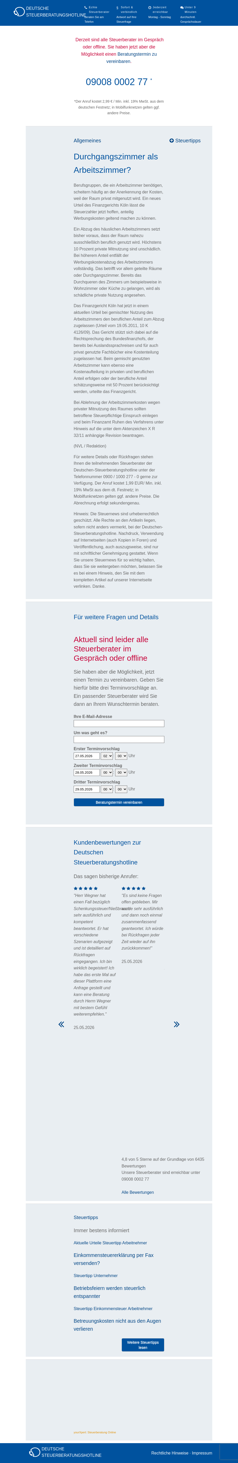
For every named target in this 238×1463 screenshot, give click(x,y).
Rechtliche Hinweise (169, 1453)
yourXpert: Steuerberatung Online (95, 1432)
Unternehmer (105, 1275)
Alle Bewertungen (138, 1192)
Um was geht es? (90, 733)
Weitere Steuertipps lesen (143, 1345)
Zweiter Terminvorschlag (98, 765)
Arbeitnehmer (134, 1243)
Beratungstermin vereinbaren (119, 802)
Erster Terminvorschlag (97, 749)
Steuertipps (185, 140)
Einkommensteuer (110, 1308)
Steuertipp (112, 1243)
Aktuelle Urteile (87, 1243)
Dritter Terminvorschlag (97, 782)
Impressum (202, 1453)
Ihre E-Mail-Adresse (93, 716)
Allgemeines (87, 140)
